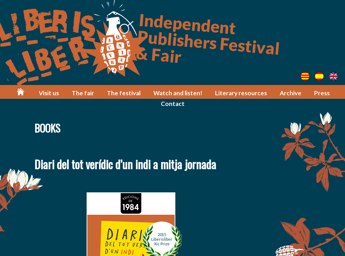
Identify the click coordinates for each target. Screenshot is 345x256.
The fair (83, 93)
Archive (290, 93)
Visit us (49, 93)
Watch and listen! (177, 93)
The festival (124, 93)
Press (322, 93)
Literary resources (241, 93)
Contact (173, 103)
